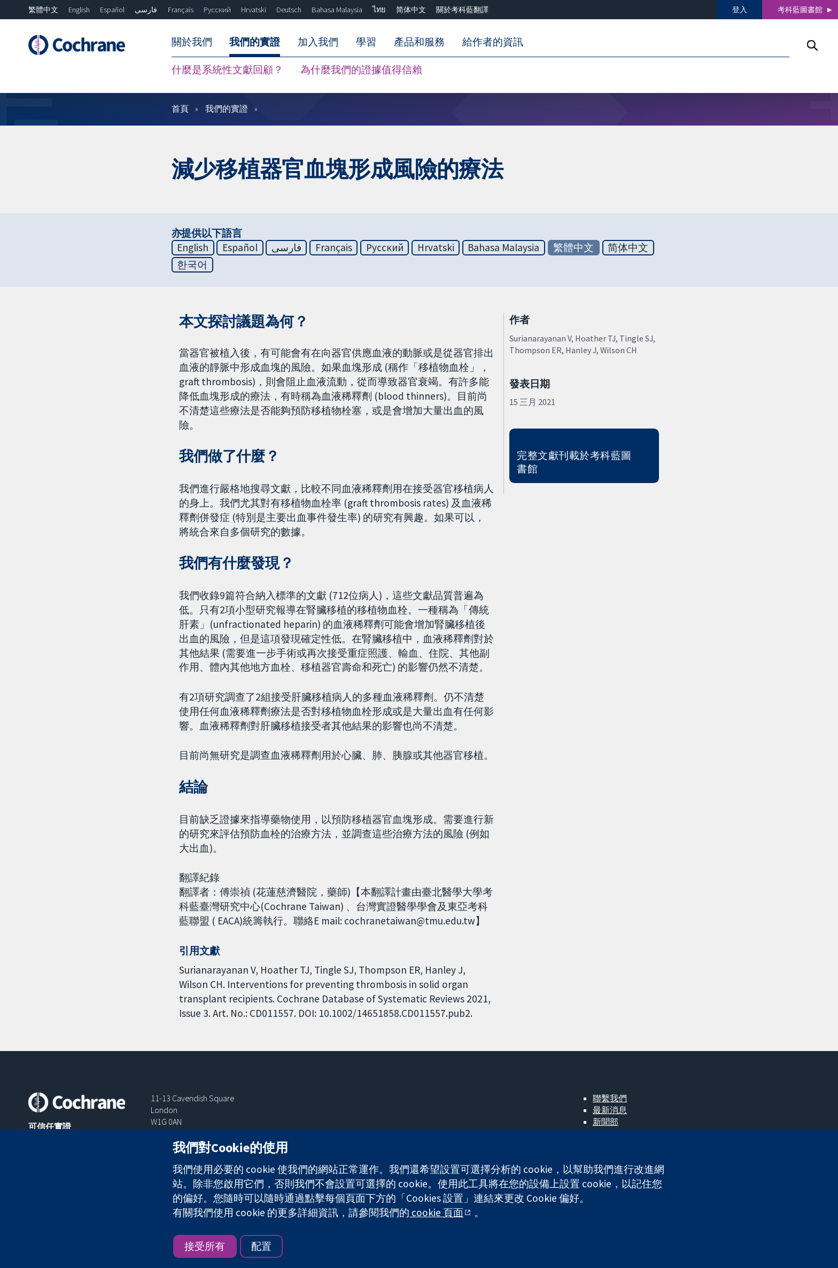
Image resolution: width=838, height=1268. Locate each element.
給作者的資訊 (492, 41)
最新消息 (610, 1109)
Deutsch (288, 9)
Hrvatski (253, 9)
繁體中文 (43, 9)
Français (180, 9)
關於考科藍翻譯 (462, 9)
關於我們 (192, 41)
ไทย (379, 9)
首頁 (180, 108)
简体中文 (411, 9)
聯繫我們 (610, 1098)
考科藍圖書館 (800, 9)
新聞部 (605, 1121)
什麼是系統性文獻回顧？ (227, 69)
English (79, 9)
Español (112, 9)
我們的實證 (254, 41)
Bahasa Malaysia (337, 9)
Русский (217, 9)
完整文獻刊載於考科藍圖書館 (574, 462)
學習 (366, 41)
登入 (739, 9)
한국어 (192, 264)
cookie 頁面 (436, 1212)
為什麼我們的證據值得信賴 (361, 69)
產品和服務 (419, 41)
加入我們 (318, 41)
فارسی (146, 9)
